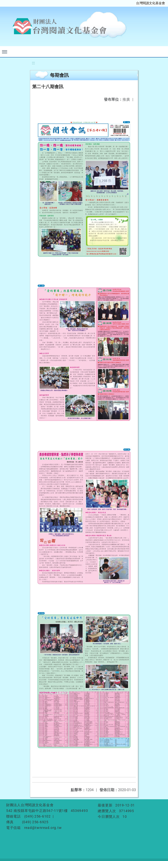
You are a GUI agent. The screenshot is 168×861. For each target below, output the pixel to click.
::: (33, 62)
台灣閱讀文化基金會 (150, 3)
